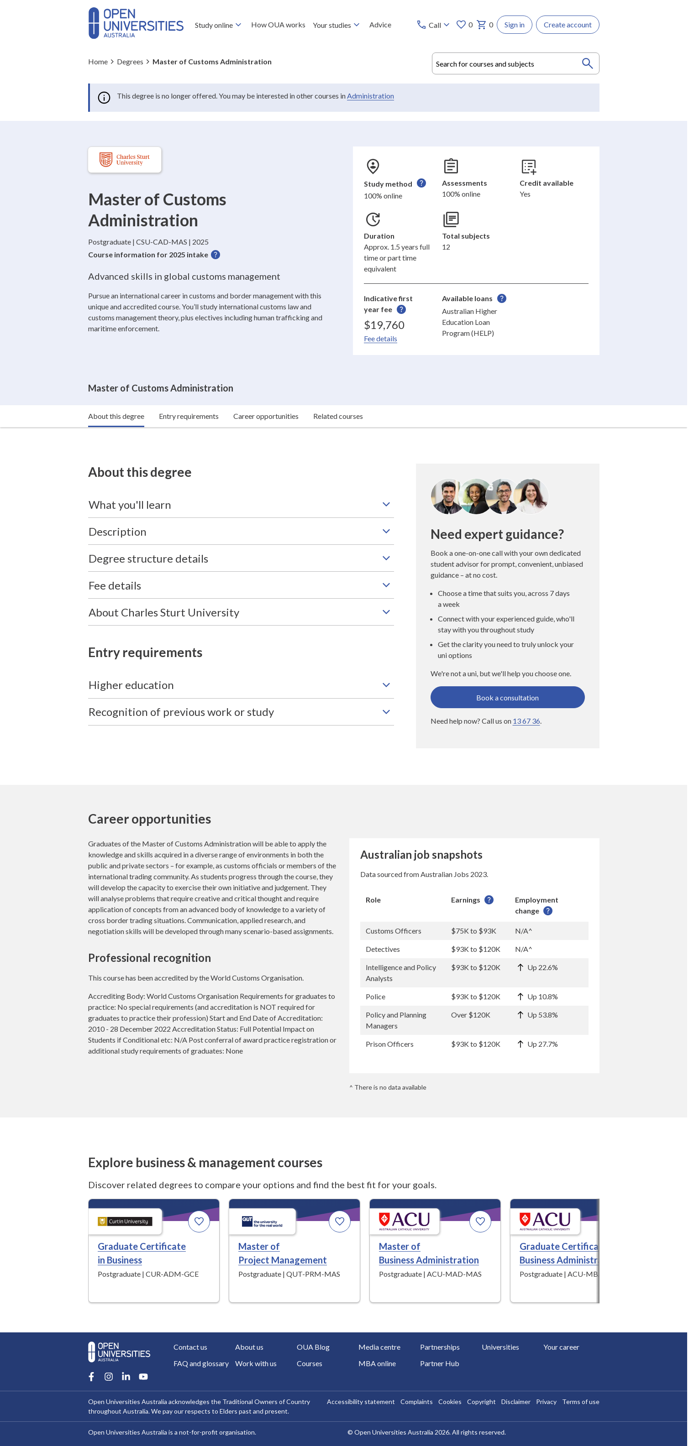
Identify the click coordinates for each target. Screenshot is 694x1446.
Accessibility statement (361, 1401)
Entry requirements (189, 391)
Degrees (130, 61)
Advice (380, 24)
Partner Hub (439, 1363)
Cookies (450, 1401)
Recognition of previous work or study (241, 687)
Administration (370, 95)
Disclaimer (516, 1401)
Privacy (546, 1401)
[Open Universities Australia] (136, 35)
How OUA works (278, 24)
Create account (568, 24)
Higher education (241, 660)
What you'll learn (241, 480)
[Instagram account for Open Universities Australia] (108, 1376)
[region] (474, 947)
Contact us (190, 1346)
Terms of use (580, 1401)
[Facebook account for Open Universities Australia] (91, 1376)
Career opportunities (266, 391)
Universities (500, 1346)
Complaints (416, 1401)
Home (98, 61)
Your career (561, 1346)
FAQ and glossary (201, 1363)
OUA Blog (313, 1346)
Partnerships (440, 1346)
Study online (219, 24)
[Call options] (434, 25)
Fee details (380, 338)
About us (249, 1346)
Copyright (481, 1401)
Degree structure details (241, 534)
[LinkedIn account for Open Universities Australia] (126, 1376)
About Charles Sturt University (241, 587)
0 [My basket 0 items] (484, 24)
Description (241, 507)
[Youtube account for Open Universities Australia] (143, 1376)
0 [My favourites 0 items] (464, 24)
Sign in (515, 24)
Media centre (379, 1346)
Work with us (256, 1363)
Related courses (338, 391)
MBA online (377, 1363)
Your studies (337, 24)
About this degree (116, 391)
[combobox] (515, 63)
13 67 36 (526, 696)
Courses (309, 1363)
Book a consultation (507, 672)
